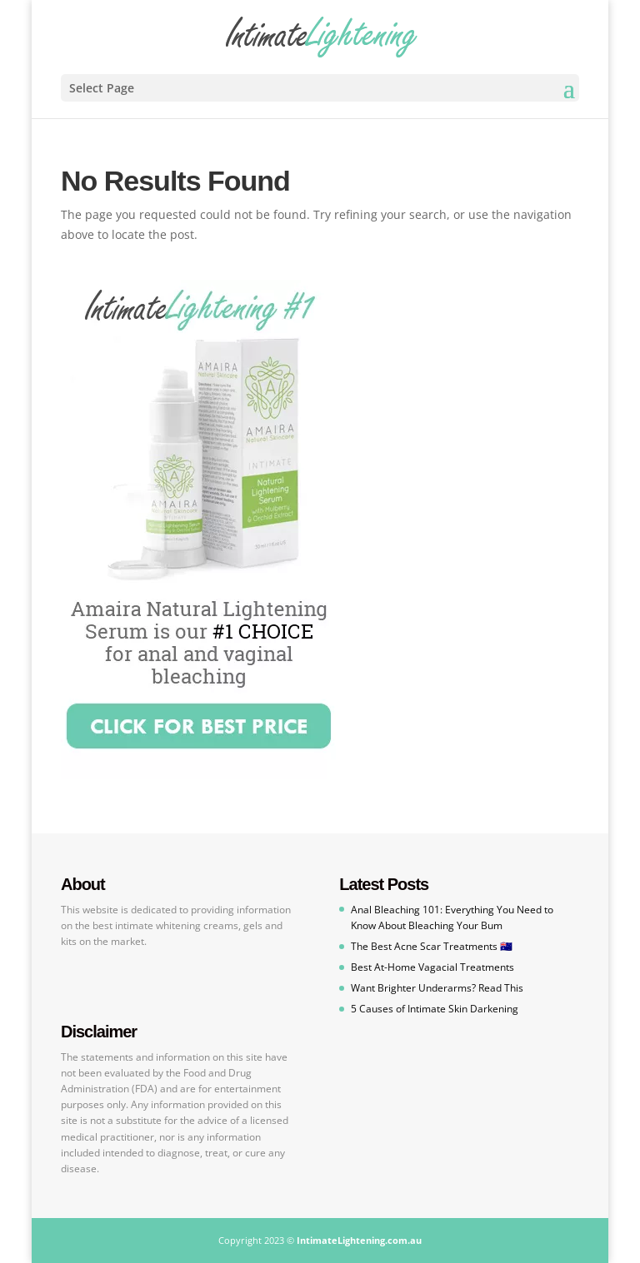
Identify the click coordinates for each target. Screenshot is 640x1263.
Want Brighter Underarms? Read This (437, 988)
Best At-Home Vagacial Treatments (432, 967)
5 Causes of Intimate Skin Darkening (434, 1009)
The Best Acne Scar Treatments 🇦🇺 (431, 946)
